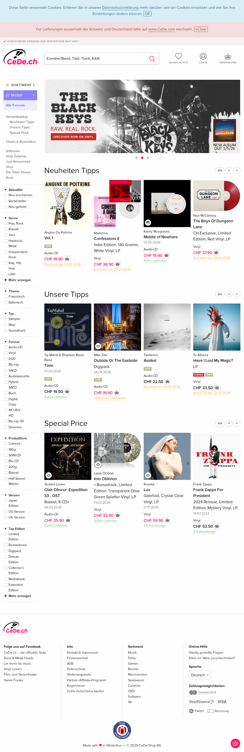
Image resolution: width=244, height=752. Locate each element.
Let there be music (17, 664)
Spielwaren (136, 680)
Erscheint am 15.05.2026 (162, 387)
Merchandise (137, 674)
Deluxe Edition (14, 559)
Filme (132, 658)
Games (133, 664)
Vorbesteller (17, 201)
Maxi (12, 325)
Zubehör (134, 686)
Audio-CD (16, 347)
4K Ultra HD (14, 412)
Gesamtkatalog (17, 117)
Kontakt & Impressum (82, 653)
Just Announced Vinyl (18, 164)
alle (220, 170)
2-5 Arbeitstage (204, 532)
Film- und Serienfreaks (20, 674)
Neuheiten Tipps (22, 122)
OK (147, 13)
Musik (17, 95)
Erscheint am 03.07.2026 (112, 270)
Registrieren (76, 686)
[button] (136, 157)
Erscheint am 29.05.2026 (211, 258)
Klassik (14, 229)
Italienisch (16, 302)
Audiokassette (19, 376)
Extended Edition (16, 587)
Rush (10, 178)
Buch (12, 393)
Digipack (15, 551)
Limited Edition (14, 536)
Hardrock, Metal (16, 243)
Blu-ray (14, 365)
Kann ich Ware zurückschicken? (212, 658)
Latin (12, 274)
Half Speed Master (17, 481)
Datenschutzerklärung (120, 7)
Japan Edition (14, 503)
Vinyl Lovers (13, 669)
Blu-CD (14, 461)
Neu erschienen (20, 195)
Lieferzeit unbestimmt (110, 398)
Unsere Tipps (20, 127)
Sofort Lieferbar (155, 261)
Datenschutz (76, 669)
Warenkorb (228, 58)
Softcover (13, 151)
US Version (17, 512)
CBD (131, 691)
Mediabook (17, 579)
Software (134, 697)
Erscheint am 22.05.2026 (211, 393)
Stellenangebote (79, 674)
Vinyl (12, 353)
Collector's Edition (16, 570)
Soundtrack (17, 331)
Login (203, 58)
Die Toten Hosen (18, 172)
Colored (14, 444)
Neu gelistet (17, 207)
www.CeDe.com (161, 29)
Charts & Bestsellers (21, 142)
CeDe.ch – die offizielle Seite (25, 653)
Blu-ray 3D (16, 421)
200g (13, 467)
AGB (70, 664)
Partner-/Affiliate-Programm (86, 680)
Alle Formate (15, 105)
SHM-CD (15, 455)
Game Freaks (13, 680)
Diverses (15, 427)
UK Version (17, 517)
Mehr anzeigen (20, 280)
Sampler (14, 319)
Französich (17, 296)
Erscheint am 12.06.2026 (62, 264)
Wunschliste (178, 58)
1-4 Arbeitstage (155, 525)
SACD (13, 371)
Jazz (12, 235)
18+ (130, 702)
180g (12, 450)
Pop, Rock (16, 223)
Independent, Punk (18, 254)
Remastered (17, 545)
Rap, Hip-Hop (15, 265)
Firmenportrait (77, 658)
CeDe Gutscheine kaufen (85, 691)
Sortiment (21, 85)
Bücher (133, 669)
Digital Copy (13, 401)
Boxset (14, 473)
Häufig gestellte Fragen (206, 653)
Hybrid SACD (13, 384)
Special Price (19, 133)
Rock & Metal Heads (19, 658)
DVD (12, 359)
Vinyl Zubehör (16, 156)
